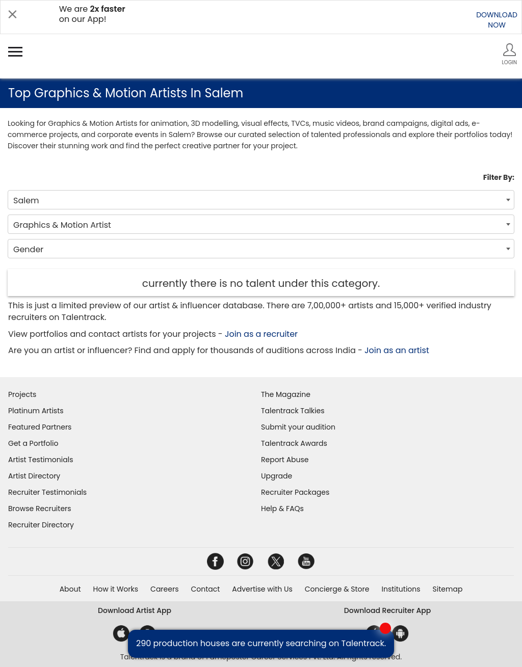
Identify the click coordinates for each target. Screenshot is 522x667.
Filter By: (498, 177)
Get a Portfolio (33, 443)
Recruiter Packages (295, 492)
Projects (22, 394)
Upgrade (276, 476)
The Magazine (285, 394)
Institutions (400, 589)
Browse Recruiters (39, 508)
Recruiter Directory (41, 525)
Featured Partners (39, 427)
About (70, 589)
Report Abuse (285, 460)
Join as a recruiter (261, 334)
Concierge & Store (337, 589)
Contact (205, 589)
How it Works (116, 589)
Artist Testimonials (40, 460)
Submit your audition (298, 427)
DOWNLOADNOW (496, 20)
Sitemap (448, 589)
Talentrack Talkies (292, 411)
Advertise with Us (262, 589)
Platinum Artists (36, 411)
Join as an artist (396, 350)
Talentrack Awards (294, 443)
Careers (164, 589)
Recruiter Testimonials (47, 492)
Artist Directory (34, 476)
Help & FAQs (282, 508)
